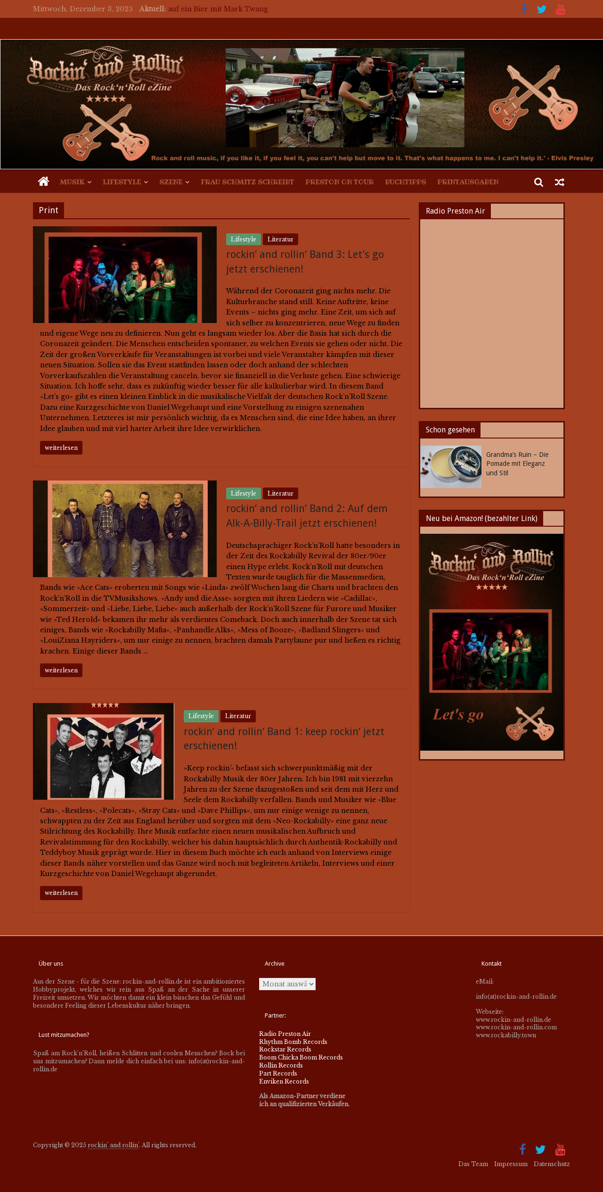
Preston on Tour (339, 182)
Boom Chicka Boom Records (301, 1057)
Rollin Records (281, 1065)
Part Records (278, 1073)
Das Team (473, 1163)
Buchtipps (405, 182)
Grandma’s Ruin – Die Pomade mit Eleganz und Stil (517, 464)
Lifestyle (122, 182)
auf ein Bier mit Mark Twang (218, 9)
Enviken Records (284, 1081)
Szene (170, 182)
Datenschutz (552, 1163)
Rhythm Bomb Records (293, 1041)
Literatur (280, 239)
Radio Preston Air (285, 1033)
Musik (72, 182)
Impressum (511, 1163)
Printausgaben (467, 182)
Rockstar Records (285, 1049)
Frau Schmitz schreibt (247, 182)
